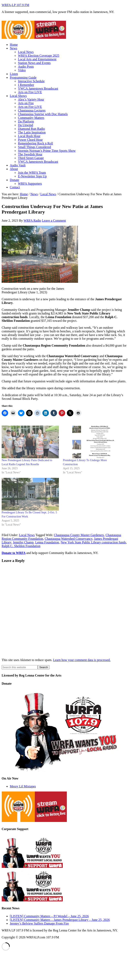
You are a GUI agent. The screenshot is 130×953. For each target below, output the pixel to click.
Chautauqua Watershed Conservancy (69, 538)
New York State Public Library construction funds (93, 542)
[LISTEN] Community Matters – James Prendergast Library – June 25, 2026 (60, 920)
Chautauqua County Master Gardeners (79, 535)
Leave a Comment (54, 220)
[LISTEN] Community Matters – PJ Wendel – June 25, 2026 (49, 916)
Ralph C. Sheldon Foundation (21, 546)
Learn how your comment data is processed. (81, 660)
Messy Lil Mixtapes (23, 786)
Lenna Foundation (47, 542)
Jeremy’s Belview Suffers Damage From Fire (39, 923)
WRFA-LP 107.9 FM (15, 5)
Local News (27, 535)
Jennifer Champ (23, 542)
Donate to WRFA (13, 553)
